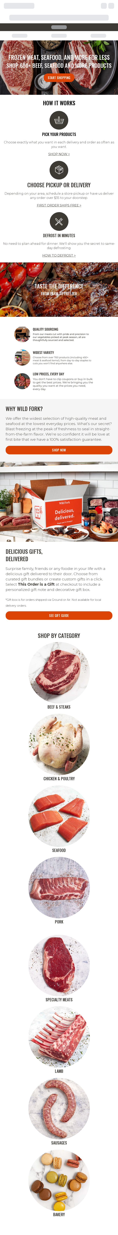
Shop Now (59, 450)
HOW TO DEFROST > (59, 255)
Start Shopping (59, 77)
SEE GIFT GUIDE (59, 615)
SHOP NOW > (59, 154)
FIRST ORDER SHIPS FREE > (59, 205)
